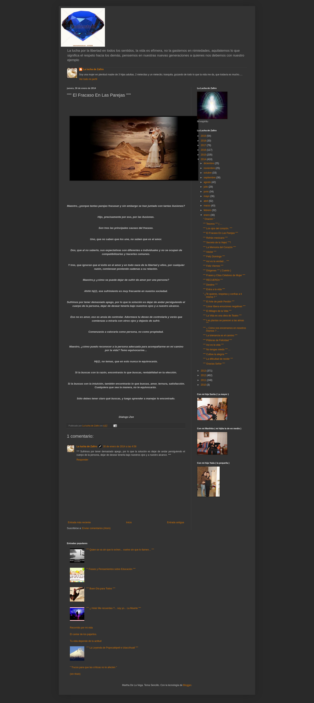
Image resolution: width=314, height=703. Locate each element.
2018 (204, 140)
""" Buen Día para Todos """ (100, 588)
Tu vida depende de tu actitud (86, 641)
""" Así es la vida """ (213, 344)
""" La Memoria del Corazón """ (219, 247)
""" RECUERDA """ (213, 280)
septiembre (210, 177)
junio (206, 191)
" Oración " (208, 219)
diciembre (209, 163)
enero (207, 215)
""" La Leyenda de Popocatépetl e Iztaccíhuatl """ (112, 647)
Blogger (187, 685)
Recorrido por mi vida (81, 627)
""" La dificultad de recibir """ (218, 359)
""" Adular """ (209, 251)
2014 (204, 159)
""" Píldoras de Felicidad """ (217, 340)
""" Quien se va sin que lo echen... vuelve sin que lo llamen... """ (120, 549)
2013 (204, 370)
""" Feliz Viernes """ (213, 266)
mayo (207, 196)
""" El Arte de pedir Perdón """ (218, 301)
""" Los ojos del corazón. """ (217, 228)
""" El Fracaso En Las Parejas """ (220, 233)
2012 (204, 375)
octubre (208, 172)
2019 (204, 135)
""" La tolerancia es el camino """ (220, 335)
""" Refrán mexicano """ (215, 237)
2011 (204, 380)
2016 (204, 149)
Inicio (129, 522)
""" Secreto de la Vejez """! (217, 242)
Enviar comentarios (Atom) (96, 528)
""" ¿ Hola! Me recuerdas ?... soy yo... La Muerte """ (113, 608)
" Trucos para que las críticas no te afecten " (93, 667)
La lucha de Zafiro (93, 69)
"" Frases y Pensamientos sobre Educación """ (111, 569)
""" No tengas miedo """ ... (216, 349)
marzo (207, 205)
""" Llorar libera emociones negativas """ (224, 306)
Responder (82, 459)
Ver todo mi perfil (88, 79)
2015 (204, 154)
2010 (204, 384)
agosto (207, 182)
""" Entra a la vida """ (214, 289)
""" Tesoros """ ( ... (212, 223)
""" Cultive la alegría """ (215, 354)
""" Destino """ (210, 284)
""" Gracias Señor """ (214, 363)
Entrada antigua (175, 522)
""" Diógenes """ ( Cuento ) (217, 270)
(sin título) (75, 674)
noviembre (209, 168)
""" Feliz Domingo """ (214, 256)
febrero (208, 210)
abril (206, 201)
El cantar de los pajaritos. (83, 634)
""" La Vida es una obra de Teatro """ (222, 315)
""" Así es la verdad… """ (216, 261)
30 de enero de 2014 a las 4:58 (119, 446)
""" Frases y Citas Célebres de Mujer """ (224, 275)
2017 (204, 145)
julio (206, 186)
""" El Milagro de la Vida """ (217, 311)
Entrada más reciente (79, 522)
